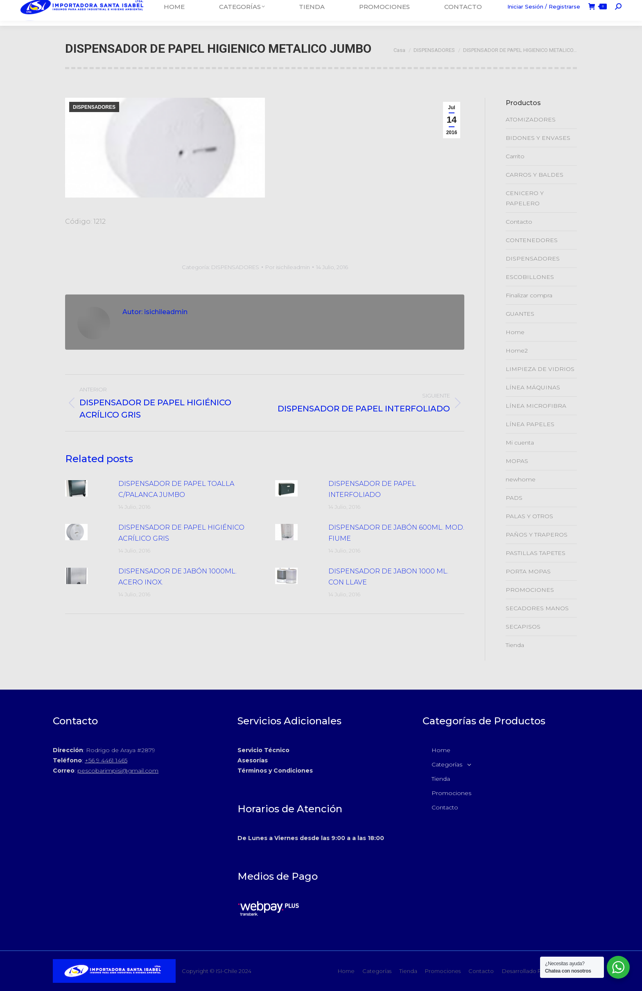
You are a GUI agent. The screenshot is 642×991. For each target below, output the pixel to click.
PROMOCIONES (530, 589)
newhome (521, 479)
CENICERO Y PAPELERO (525, 198)
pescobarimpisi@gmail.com (117, 770)
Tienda (515, 645)
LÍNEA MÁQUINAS (533, 387)
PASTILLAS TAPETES (535, 553)
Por (287, 267)
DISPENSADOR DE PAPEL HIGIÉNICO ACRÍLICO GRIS (181, 533)
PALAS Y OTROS (529, 516)
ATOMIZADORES (531, 119)
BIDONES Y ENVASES (538, 138)
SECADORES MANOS (537, 608)
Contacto (519, 221)
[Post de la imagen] (87, 488)
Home (515, 332)
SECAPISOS (523, 626)
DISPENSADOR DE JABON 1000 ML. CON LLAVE (388, 576)
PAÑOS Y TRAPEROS (536, 534)
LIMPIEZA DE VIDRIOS (540, 369)
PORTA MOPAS (528, 571)
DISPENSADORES (94, 107)
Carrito (515, 156)
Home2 (517, 350)
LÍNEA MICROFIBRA (536, 405)
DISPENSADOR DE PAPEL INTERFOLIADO (372, 489)
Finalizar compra (529, 295)
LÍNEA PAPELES (530, 424)
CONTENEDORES (532, 240)
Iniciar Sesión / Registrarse (543, 12)
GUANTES (520, 313)
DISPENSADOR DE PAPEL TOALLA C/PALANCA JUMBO (176, 489)
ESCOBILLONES (530, 277)
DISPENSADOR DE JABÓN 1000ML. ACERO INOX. (177, 576)
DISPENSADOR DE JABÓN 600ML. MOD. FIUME (396, 533)
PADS (514, 497)
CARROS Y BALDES (534, 174)
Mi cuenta (520, 442)
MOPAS (517, 461)
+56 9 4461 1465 (106, 760)
